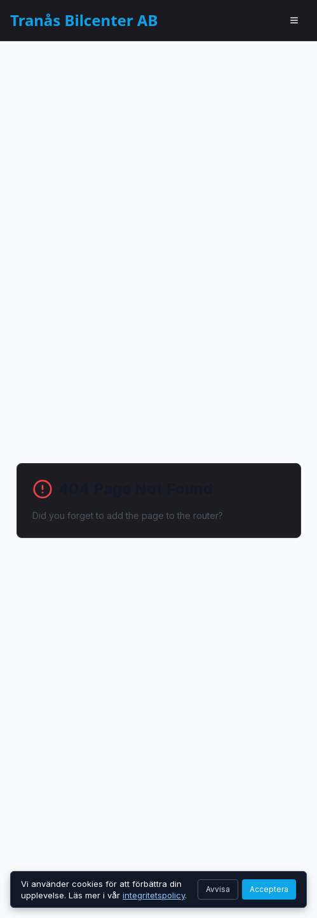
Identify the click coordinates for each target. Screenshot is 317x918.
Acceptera (269, 889)
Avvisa (218, 889)
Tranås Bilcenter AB (84, 20)
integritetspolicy (154, 895)
